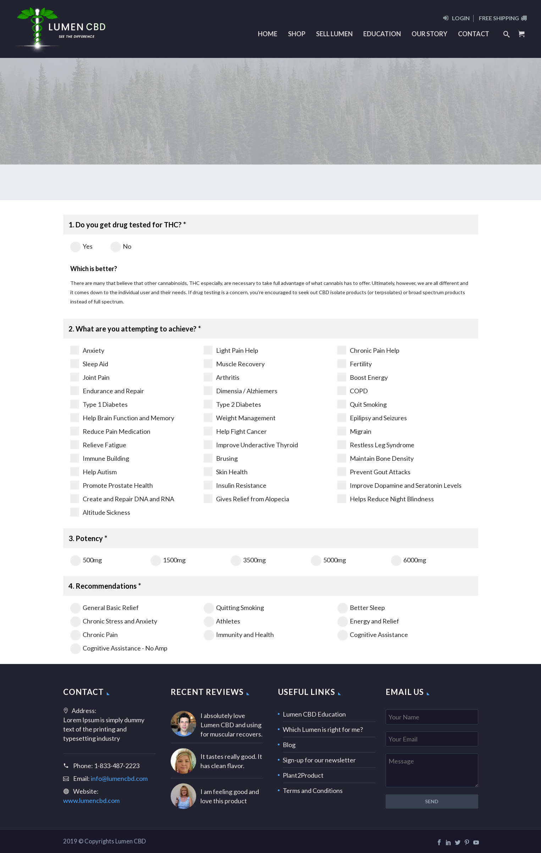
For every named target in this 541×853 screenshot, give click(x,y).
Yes (81, 246)
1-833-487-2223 (116, 766)
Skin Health (226, 471)
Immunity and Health (239, 634)
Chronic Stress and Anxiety (113, 621)
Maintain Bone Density (375, 458)
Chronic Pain (94, 634)
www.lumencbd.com (91, 800)
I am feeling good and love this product (229, 796)
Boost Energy (362, 377)
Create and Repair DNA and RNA (122, 498)
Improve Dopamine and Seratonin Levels (399, 485)
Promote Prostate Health (111, 485)
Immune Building (99, 458)
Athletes (222, 621)
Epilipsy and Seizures (372, 417)
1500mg (168, 560)
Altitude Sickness (100, 512)
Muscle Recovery (234, 363)
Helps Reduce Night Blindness (385, 498)
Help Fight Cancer (235, 431)
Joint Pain (90, 377)
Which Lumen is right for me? (323, 729)
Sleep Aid (89, 363)
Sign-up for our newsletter (319, 760)
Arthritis (221, 377)
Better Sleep (361, 607)
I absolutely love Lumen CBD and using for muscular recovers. (231, 725)
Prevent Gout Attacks (373, 471)
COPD (352, 390)
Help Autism (93, 471)
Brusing (221, 458)
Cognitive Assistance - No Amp (118, 648)
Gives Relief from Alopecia (246, 498)
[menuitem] (458, 20)
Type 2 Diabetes (232, 404)
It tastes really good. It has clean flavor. (231, 761)
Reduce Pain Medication (110, 431)
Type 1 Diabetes (99, 404)
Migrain (354, 431)
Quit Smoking (362, 404)
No (120, 246)
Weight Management (240, 417)
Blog (289, 745)
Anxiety (87, 350)
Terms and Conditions (313, 790)
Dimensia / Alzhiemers (240, 390)
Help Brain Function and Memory (122, 417)
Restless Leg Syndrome (375, 444)
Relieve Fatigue (98, 444)
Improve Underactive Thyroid (251, 444)
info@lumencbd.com (119, 778)
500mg (86, 560)
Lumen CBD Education (314, 714)
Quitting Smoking (234, 607)
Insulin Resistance (235, 485)
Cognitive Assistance (372, 634)
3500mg (248, 560)
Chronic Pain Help (368, 350)
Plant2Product (303, 775)
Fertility (354, 363)
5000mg (328, 560)
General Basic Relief (104, 607)
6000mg (408, 560)
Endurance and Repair (107, 390)
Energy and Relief (368, 621)
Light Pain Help (231, 350)
